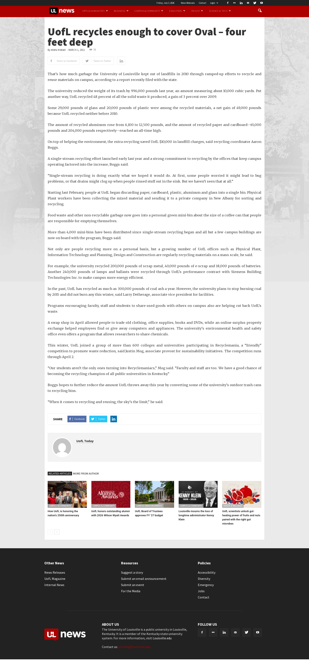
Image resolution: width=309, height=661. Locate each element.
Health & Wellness (232, 505)
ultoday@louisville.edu (134, 647)
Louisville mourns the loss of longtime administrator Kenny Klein (196, 515)
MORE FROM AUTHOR (86, 473)
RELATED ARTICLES (60, 473)
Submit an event (132, 585)
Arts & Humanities (95, 10)
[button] (260, 11)
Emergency (206, 585)
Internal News (54, 585)
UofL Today (58, 50)
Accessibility (206, 572)
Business (121, 10)
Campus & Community (148, 10)
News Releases (188, 2)
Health (197, 10)
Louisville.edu (162, 638)
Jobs (201, 591)
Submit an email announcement (143, 579)
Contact (202, 2)
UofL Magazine (54, 579)
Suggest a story (132, 572)
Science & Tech (220, 10)
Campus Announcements (149, 505)
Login (214, 2)
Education (177, 10)
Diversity (204, 579)
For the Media (130, 591)
